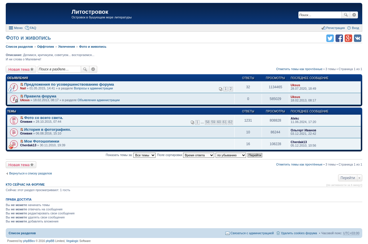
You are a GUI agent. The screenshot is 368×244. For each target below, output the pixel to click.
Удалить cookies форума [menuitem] (299, 233)
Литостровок (90, 12)
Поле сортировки (185, 155)
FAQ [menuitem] (33, 28)
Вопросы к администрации (93, 88)
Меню (18, 28)
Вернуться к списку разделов (30, 173)
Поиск (346, 14)
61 (225, 122)
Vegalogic (72, 241)
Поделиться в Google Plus (348, 38)
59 (213, 122)
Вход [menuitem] (355, 28)
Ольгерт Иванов (303, 130)
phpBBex (29, 241)
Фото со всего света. (43, 118)
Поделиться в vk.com (357, 38)
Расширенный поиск (354, 14)
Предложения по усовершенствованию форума (69, 84)
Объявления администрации (99, 100)
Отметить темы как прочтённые (299, 69)
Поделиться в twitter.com (330, 38)
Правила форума (40, 96)
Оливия (26, 121)
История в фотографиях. (47, 129)
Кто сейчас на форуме (25, 184)
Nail (23, 88)
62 (230, 122)
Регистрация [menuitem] (335, 28)
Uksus (295, 85)
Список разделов (22, 233)
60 (219, 122)
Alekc (295, 118)
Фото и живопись (28, 37)
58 (207, 122)
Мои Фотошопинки (41, 141)
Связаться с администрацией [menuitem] (252, 233)
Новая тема (19, 69)
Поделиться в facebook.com (339, 38)
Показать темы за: (131, 155)
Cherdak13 (28, 145)
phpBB (50, 241)
